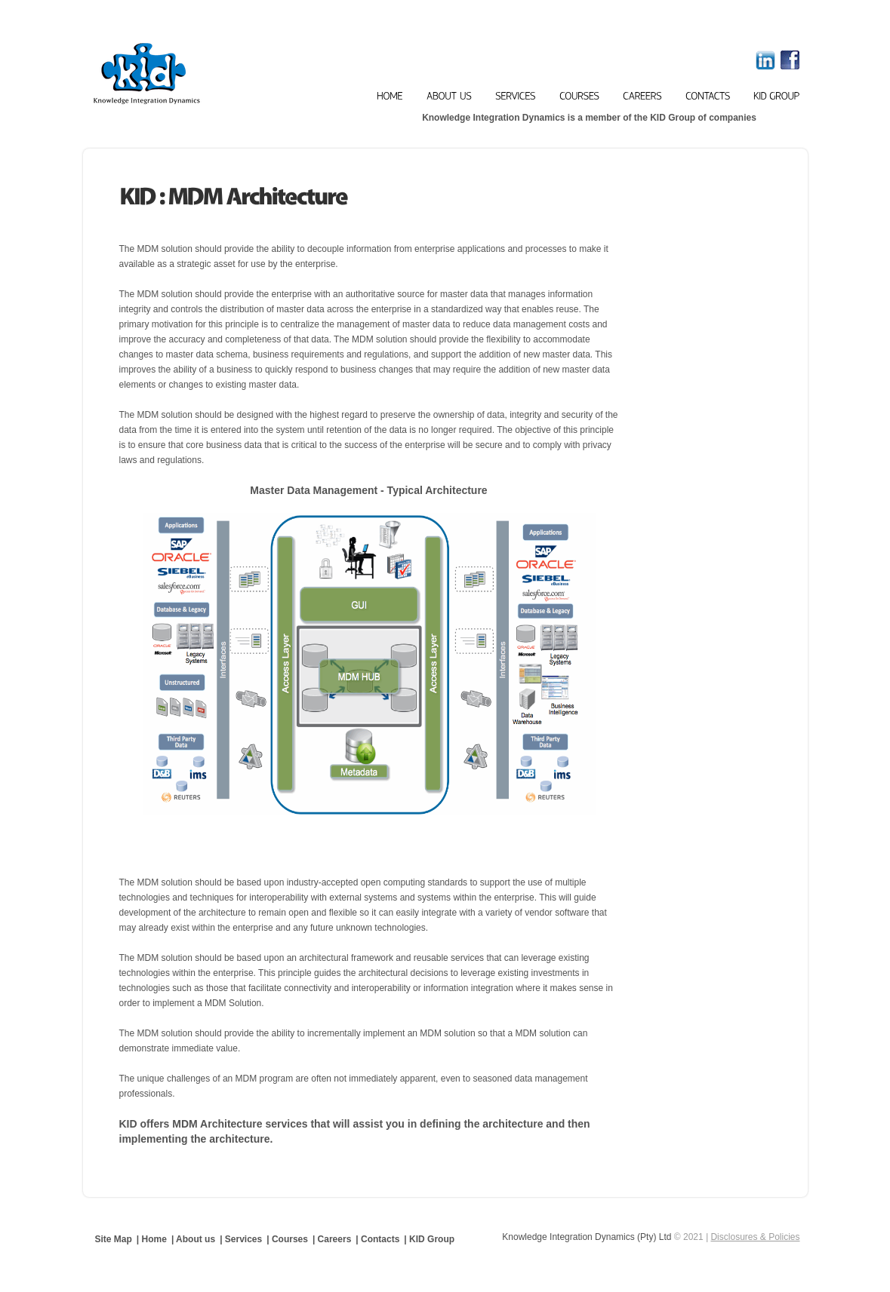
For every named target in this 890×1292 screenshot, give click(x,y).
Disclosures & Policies (754, 1237)
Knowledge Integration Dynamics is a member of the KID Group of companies (589, 117)
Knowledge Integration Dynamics (198, 73)
